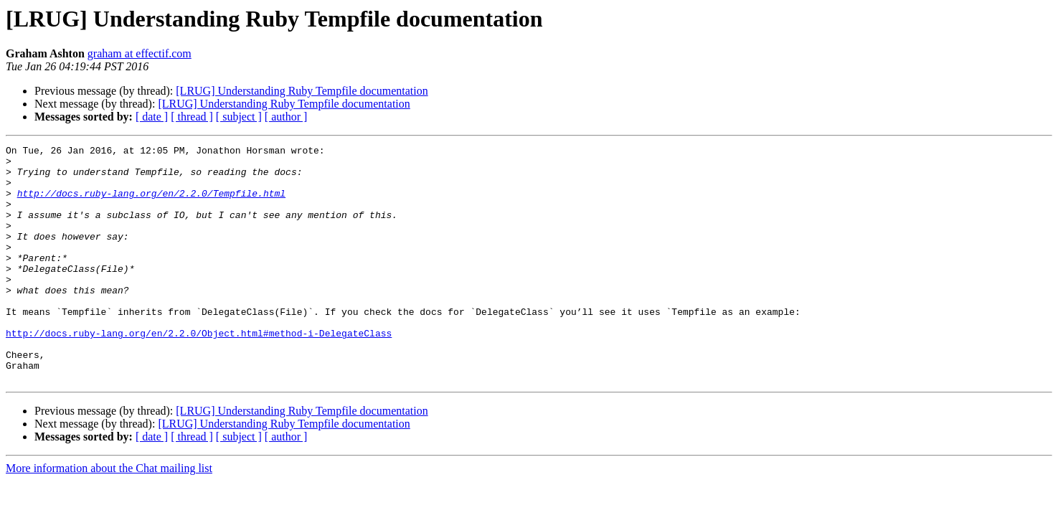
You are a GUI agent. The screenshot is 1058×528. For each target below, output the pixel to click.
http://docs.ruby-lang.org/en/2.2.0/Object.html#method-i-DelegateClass (199, 371)
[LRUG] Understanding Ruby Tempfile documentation (302, 91)
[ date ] (152, 116)
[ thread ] (192, 116)
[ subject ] (239, 116)
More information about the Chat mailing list (109, 515)
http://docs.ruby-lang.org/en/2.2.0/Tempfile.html (151, 203)
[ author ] (286, 116)
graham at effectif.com (140, 53)
